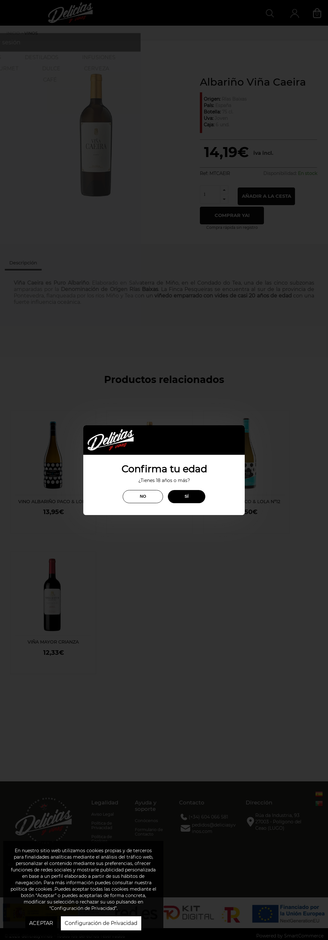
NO (143, 496)
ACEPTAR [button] (41, 923)
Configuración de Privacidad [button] (101, 923)
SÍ (186, 496)
